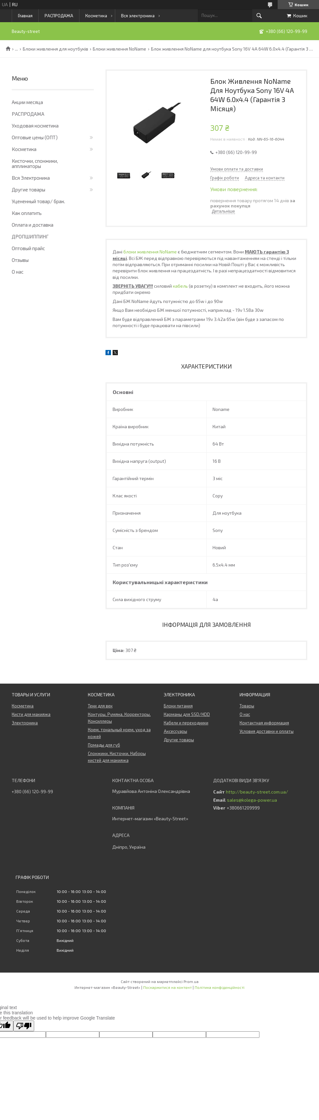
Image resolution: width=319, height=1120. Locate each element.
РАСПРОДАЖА (59, 15)
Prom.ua (191, 981)
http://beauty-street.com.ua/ (257, 792)
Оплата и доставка (32, 225)
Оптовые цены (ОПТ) (35, 137)
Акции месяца (27, 102)
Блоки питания (178, 705)
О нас (17, 272)
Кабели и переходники (186, 722)
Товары (247, 705)
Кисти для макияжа (31, 714)
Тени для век (100, 705)
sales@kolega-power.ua (252, 800)
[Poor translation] (23, 1026)
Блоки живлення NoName (119, 49)
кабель (180, 286)
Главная (25, 15)
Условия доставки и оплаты (267, 731)
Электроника (25, 722)
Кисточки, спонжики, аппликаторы (35, 163)
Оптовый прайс (28, 248)
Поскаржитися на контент (167, 987)
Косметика (96, 15)
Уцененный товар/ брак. (38, 201)
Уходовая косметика (35, 126)
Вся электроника (138, 15)
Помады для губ (104, 745)
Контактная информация (264, 722)
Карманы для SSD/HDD (187, 714)
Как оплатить (27, 213)
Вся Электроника (31, 178)
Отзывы (20, 260)
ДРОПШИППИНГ (30, 236)
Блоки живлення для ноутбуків (55, 49)
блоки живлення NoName (150, 251)
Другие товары (28, 189)
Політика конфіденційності (219, 987)
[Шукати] (259, 15)
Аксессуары (175, 731)
